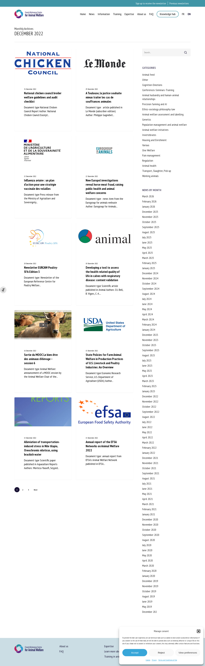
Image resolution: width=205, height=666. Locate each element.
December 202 (149, 612)
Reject (161, 652)
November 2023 (150, 340)
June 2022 (147, 427)
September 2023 (150, 350)
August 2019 (148, 596)
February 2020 (149, 571)
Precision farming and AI (154, 104)
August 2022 (148, 417)
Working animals (150, 176)
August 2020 (148, 540)
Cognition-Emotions (152, 85)
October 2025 (149, 222)
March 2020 (148, 565)
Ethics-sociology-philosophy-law (158, 109)
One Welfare (148, 150)
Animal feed (148, 74)
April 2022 (147, 437)
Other (145, 80)
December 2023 (150, 335)
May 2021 (147, 494)
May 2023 (147, 371)
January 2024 (148, 329)
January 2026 (148, 206)
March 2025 (148, 258)
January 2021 (148, 514)
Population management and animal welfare (164, 124)
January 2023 (148, 391)
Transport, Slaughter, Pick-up (156, 171)
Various (145, 145)
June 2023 (147, 365)
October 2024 (149, 283)
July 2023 (146, 360)
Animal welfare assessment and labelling (163, 114)
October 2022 (149, 406)
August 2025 (148, 232)
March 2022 (148, 442)
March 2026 (148, 196)
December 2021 (150, 458)
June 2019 (147, 601)
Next (35, 490)
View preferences (188, 652)
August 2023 (148, 355)
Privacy (154, 660)
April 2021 (147, 499)
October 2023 (149, 345)
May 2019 (147, 606)
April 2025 (147, 253)
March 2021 (148, 504)
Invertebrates (149, 135)
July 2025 (146, 237)
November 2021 (150, 463)
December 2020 (150, 519)
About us (63, 646)
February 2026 (149, 201)
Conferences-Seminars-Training (158, 90)
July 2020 (146, 545)
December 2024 (150, 273)
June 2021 (147, 488)
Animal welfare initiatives (155, 130)
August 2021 (148, 478)
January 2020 (148, 576)
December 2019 (150, 581)
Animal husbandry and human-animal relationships (160, 97)
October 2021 (149, 468)
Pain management (151, 155)
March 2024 (148, 319)
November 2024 (150, 278)
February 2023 (149, 386)
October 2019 (149, 591)
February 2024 (149, 324)
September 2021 (150, 473)
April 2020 (147, 560)
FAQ (61, 651)
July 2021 (146, 483)
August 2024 (148, 294)
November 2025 (150, 217)
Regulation (147, 160)
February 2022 (149, 447)
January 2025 (148, 268)
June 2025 (147, 242)
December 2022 (150, 396)
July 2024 (146, 299)
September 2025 (150, 227)
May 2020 (147, 555)
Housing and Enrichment (154, 140)
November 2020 (150, 524)
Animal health (149, 166)
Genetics (146, 119)
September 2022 (150, 412)
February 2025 (149, 263)
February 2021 (149, 509)
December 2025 (150, 212)
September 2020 (150, 535)
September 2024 (150, 288)
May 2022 (147, 432)
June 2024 (147, 304)
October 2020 (149, 530)
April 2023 (147, 376)
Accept (135, 652)
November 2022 (150, 401)
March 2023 (148, 381)
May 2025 (147, 247)
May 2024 (147, 309)
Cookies (148, 660)
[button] (198, 631)
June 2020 (147, 550)
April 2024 (147, 314)
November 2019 (150, 586)
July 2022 (146, 422)
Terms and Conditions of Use (167, 660)
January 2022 (148, 453)
